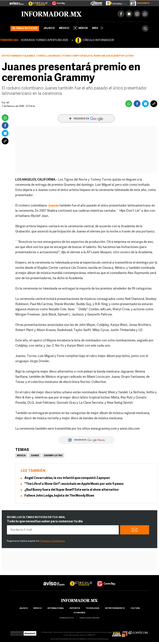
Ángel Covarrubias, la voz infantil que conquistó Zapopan (67, 478)
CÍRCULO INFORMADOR (98, 40)
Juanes (53, 205)
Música (21, 456)
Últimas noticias (24, 28)
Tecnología (92, 608)
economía (79, 613)
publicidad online (89, 618)
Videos (81, 28)
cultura (135, 608)
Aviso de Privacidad (59, 639)
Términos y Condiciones (52, 541)
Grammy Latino (53, 456)
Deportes (75, 608)
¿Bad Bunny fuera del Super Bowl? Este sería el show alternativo (71, 490)
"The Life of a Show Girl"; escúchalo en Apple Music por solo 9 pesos (73, 484)
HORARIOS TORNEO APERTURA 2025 (44, 40)
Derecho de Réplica (77, 639)
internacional (55, 608)
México (64, 28)
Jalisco (49, 28)
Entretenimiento (13, 56)
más (97, 28)
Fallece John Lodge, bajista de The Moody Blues (59, 495)
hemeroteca (67, 618)
